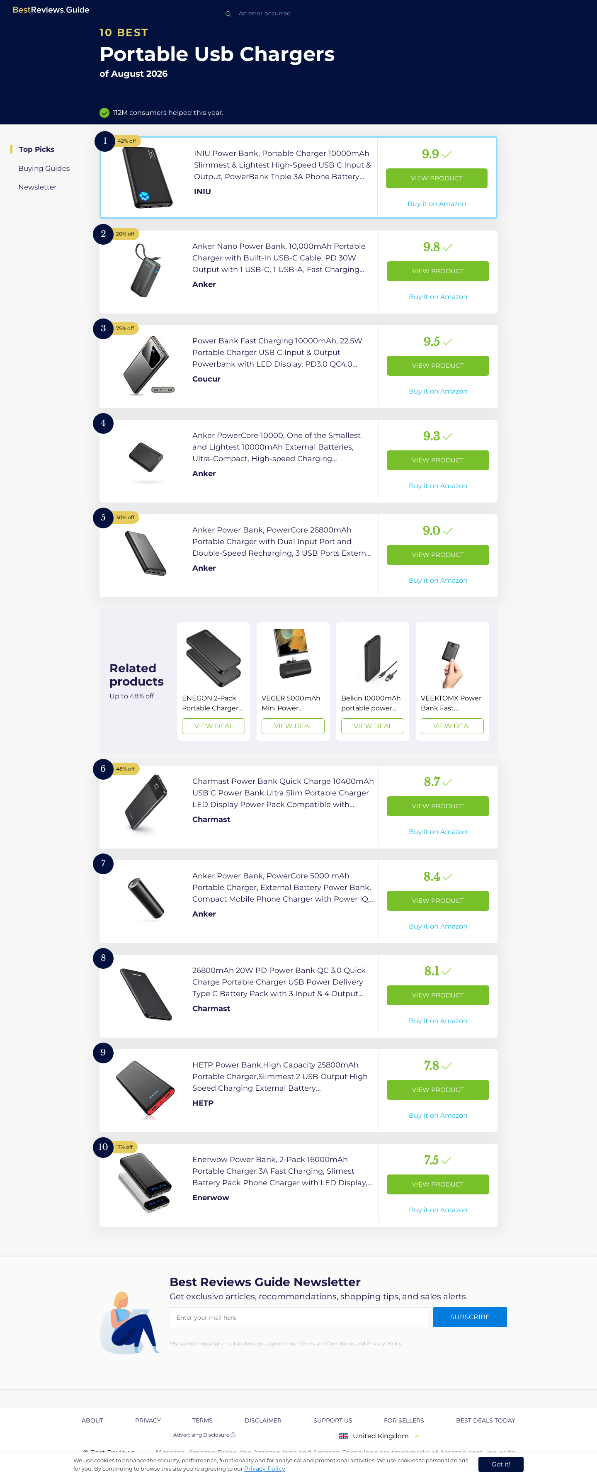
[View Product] (299, 177)
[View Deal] (213, 681)
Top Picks (36, 149)
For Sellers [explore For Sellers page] (404, 1420)
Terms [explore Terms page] (202, 1420)
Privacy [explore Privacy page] (148, 1420)
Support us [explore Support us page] (332, 1420)
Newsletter (37, 187)
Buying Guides (44, 168)
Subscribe (470, 1317)
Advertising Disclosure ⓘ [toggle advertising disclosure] (204, 1435)
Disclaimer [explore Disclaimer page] (263, 1420)
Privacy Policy (264, 1468)
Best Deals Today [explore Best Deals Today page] (485, 1420)
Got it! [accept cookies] (501, 1464)
